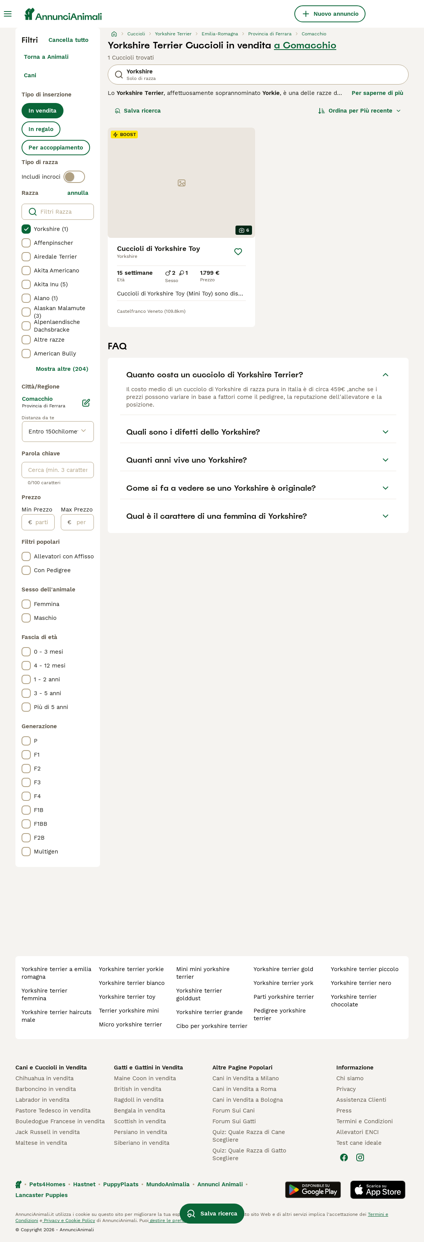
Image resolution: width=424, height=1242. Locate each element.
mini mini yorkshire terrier (203, 973)
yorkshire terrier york (284, 983)
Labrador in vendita (42, 1099)
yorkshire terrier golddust (199, 994)
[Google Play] (313, 1190)
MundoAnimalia (168, 1184)
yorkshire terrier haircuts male (57, 1016)
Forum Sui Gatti (234, 1121)
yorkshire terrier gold (283, 969)
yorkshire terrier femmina (44, 994)
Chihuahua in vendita (44, 1078)
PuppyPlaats (121, 1184)
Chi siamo (350, 1078)
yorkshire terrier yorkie (131, 969)
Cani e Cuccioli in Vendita (51, 1067)
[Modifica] (86, 402)
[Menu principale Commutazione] (7, 14)
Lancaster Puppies (41, 1195)
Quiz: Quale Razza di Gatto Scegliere (249, 1154)
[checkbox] (26, 229)
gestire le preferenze (173, 1220)
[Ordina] (360, 110)
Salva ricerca (138, 110)
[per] (82, 522)
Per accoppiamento (55, 147)
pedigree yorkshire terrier (280, 1014)
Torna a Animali (46, 56)
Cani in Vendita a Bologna (247, 1099)
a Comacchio (305, 45)
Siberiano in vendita (141, 1142)
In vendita (42, 110)
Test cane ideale (359, 1142)
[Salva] (238, 251)
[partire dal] (43, 522)
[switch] (74, 177)
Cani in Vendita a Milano (245, 1078)
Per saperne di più (377, 93)
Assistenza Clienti (361, 1099)
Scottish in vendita (140, 1121)
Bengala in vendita (139, 1110)
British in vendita (137, 1089)
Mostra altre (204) (62, 368)
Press (344, 1110)
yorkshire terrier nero (361, 983)
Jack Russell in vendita (47, 1132)
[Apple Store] (378, 1190)
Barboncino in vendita (45, 1089)
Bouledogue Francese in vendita (60, 1121)
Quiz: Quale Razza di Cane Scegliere (248, 1136)
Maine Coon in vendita (145, 1078)
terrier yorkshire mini (129, 1010)
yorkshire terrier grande (209, 1012)
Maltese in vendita (41, 1142)
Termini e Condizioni (364, 1121)
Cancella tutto (68, 40)
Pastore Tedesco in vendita (52, 1110)
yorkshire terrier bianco (132, 983)
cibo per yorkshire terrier (211, 1026)
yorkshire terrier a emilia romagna (56, 973)
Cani (30, 75)
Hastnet (84, 1184)
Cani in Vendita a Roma (244, 1089)
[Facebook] (344, 1157)
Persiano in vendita (140, 1132)
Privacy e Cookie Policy (68, 1220)
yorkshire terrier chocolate (354, 1000)
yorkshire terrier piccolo (365, 969)
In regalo (40, 129)
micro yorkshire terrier (130, 1024)
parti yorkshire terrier (284, 996)
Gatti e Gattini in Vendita (148, 1067)
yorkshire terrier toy (127, 996)
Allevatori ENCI (357, 1132)
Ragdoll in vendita (139, 1099)
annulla (77, 192)
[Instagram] (360, 1157)
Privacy (346, 1089)
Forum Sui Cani (233, 1110)
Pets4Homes (47, 1184)
